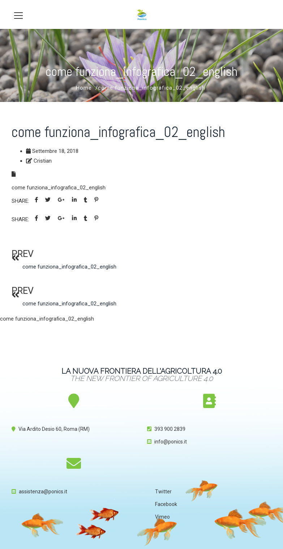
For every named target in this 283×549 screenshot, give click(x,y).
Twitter (163, 491)
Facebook (166, 504)
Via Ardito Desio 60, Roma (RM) (54, 429)
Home (84, 88)
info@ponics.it (170, 442)
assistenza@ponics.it (43, 491)
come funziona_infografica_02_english (59, 187)
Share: (20, 201)
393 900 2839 (169, 429)
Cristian (43, 161)
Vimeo (162, 517)
